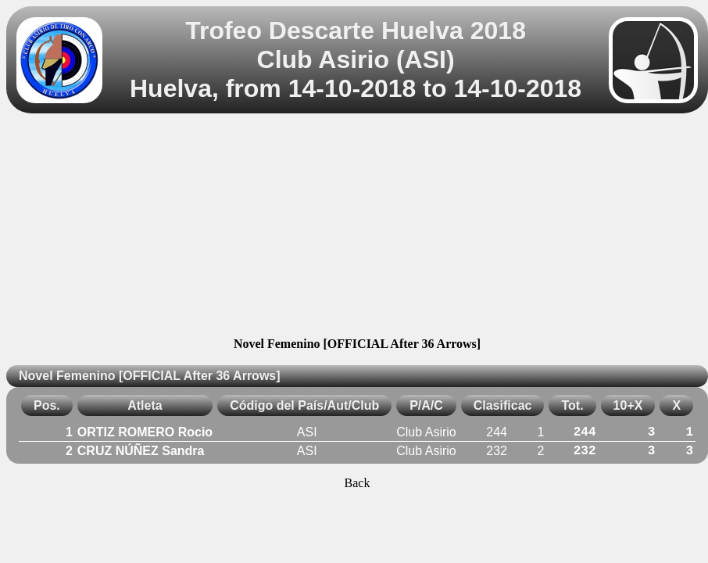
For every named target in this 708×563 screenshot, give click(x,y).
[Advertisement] (357, 227)
